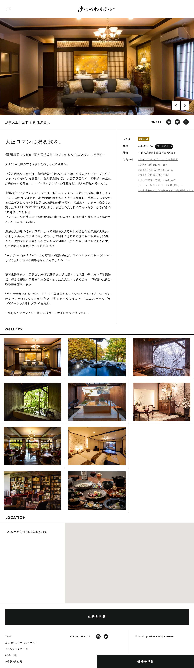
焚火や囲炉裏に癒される (154, 164)
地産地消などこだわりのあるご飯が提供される (167, 190)
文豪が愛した (175, 185)
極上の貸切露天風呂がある (155, 175)
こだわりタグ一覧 (16, 649)
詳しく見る (164, 146)
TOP (8, 636)
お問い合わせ (14, 661)
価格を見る (145, 661)
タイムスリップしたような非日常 (159, 159)
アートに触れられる (151, 185)
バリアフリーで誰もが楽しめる (158, 180)
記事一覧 (11, 655)
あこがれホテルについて (21, 642)
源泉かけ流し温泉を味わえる (156, 170)
